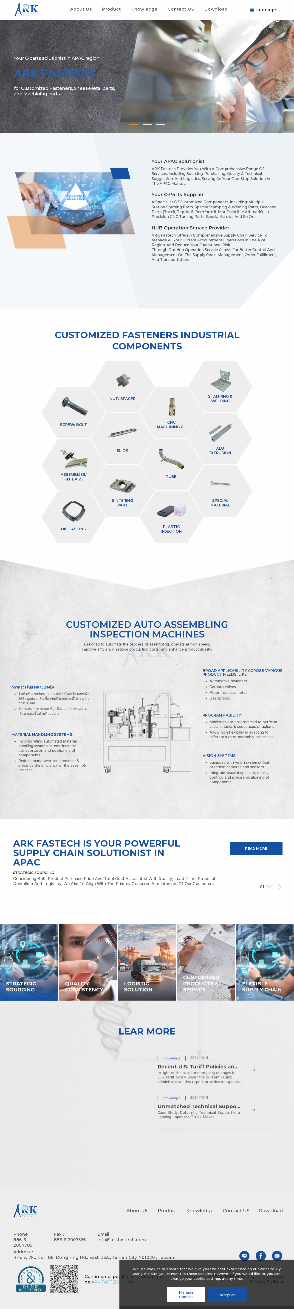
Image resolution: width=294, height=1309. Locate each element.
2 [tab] (147, 124)
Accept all (227, 1294)
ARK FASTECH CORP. (113, 1284)
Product (111, 9)
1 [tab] (133, 124)
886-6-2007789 (23, 1245)
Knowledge (144, 9)
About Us (81, 9)
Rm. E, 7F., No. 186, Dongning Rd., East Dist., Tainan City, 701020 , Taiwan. (94, 1259)
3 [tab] (160, 124)
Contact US (181, 9)
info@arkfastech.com (121, 1242)
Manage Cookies (186, 1294)
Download (216, 9)
